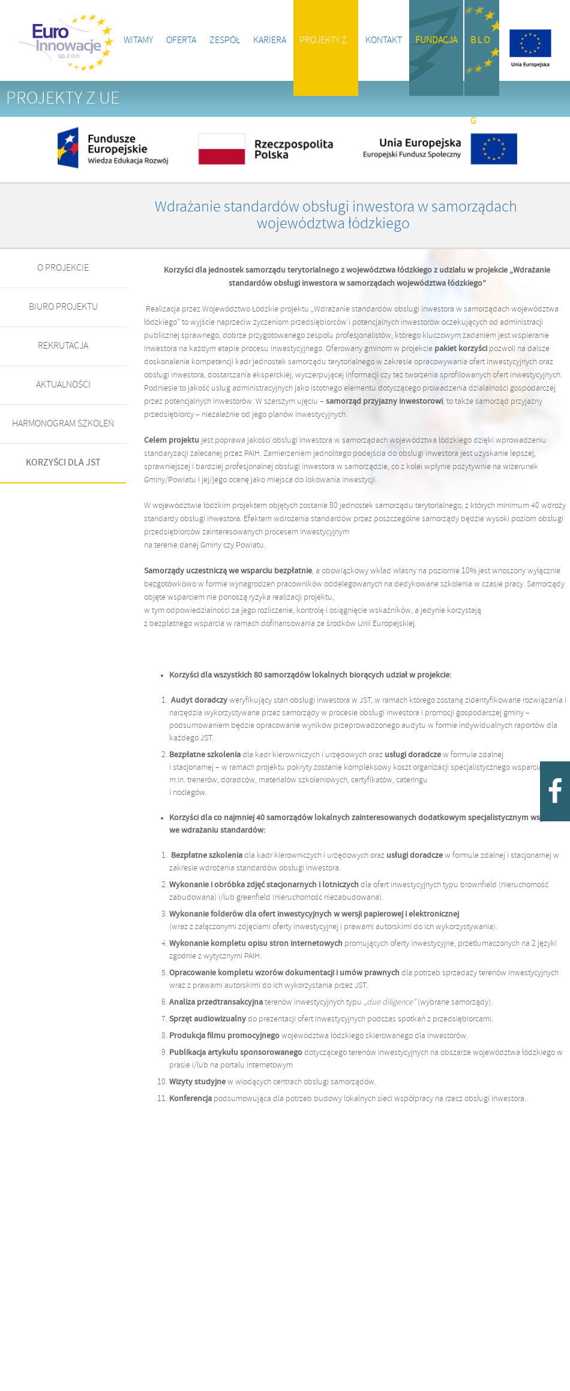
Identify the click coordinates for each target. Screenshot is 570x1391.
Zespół (224, 40)
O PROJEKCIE (63, 268)
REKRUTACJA (63, 346)
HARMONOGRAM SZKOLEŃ (63, 424)
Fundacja (436, 40)
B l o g (480, 65)
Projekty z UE (323, 65)
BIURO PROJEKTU (63, 307)
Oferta (181, 40)
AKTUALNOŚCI (63, 385)
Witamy (138, 40)
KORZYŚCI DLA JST (63, 463)
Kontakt (383, 40)
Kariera (269, 40)
